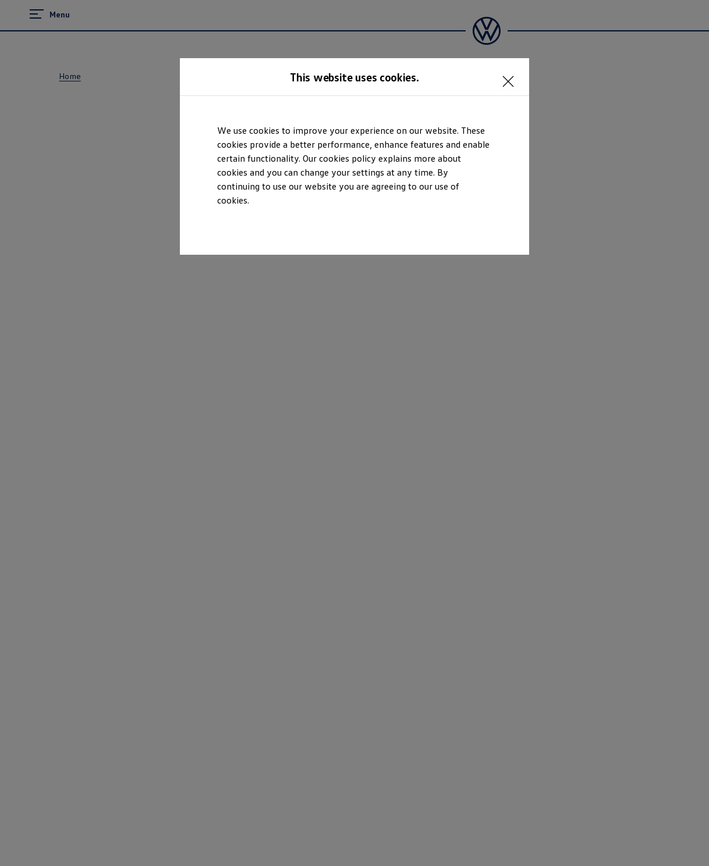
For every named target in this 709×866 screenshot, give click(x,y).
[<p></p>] (511, 75)
